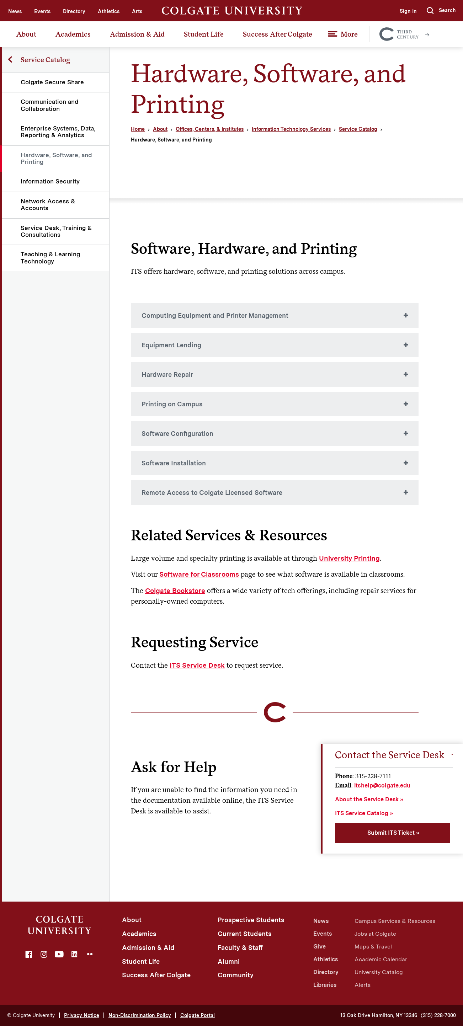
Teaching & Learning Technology (50, 257)
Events (42, 11)
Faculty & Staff (240, 947)
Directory (74, 11)
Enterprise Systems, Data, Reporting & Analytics (58, 132)
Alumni (229, 961)
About (26, 34)
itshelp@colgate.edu (382, 785)
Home (138, 129)
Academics (73, 34)
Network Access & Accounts (48, 205)
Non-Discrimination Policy (139, 1015)
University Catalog (379, 972)
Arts (137, 11)
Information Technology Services (291, 129)
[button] (441, 10)
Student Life (204, 34)
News (15, 11)
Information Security (50, 181)
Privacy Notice (81, 1015)
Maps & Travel (373, 946)
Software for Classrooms (199, 574)
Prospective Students (251, 920)
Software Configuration (177, 433)
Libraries (324, 985)
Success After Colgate (277, 34)
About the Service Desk (367, 799)
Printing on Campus (172, 404)
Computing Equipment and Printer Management (215, 315)
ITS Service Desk (197, 665)
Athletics (108, 11)
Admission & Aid (137, 34)
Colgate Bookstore (175, 591)
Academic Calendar (381, 959)
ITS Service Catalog (361, 813)
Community (236, 975)
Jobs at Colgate (375, 933)
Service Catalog (358, 129)
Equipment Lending (171, 345)
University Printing (349, 558)
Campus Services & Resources (395, 921)
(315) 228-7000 (438, 1015)
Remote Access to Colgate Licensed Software (212, 492)
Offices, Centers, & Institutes (210, 129)
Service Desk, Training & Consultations (56, 231)
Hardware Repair (167, 374)
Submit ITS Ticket (391, 832)
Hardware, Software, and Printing (56, 158)
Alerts (363, 985)
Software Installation (174, 463)
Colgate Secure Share (52, 82)
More (349, 34)
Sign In (408, 11)
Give (319, 946)
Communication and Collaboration (50, 105)
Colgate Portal (197, 1015)
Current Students (245, 933)
